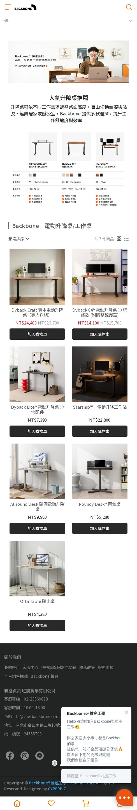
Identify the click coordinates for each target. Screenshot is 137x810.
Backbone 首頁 (44, 676)
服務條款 (105, 667)
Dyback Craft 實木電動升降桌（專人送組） (37, 312)
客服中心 (30, 667)
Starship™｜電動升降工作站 (100, 407)
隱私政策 (87, 667)
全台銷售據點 (16, 676)
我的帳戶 (12, 667)
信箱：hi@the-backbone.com (32, 716)
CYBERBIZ (57, 788)
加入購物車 (37, 334)
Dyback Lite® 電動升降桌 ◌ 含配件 (37, 409)
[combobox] (18, 239)
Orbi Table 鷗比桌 (37, 601)
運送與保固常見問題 (58, 667)
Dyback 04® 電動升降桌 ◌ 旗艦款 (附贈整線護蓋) (99, 312)
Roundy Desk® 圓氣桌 (99, 504)
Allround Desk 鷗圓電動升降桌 (37, 507)
